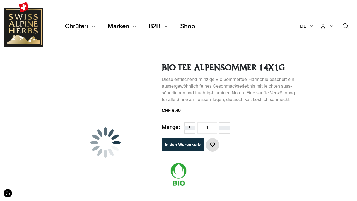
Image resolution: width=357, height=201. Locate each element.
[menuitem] (187, 26)
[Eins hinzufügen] (189, 128)
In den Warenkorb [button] (183, 144)
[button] (212, 145)
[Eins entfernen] (224, 128)
